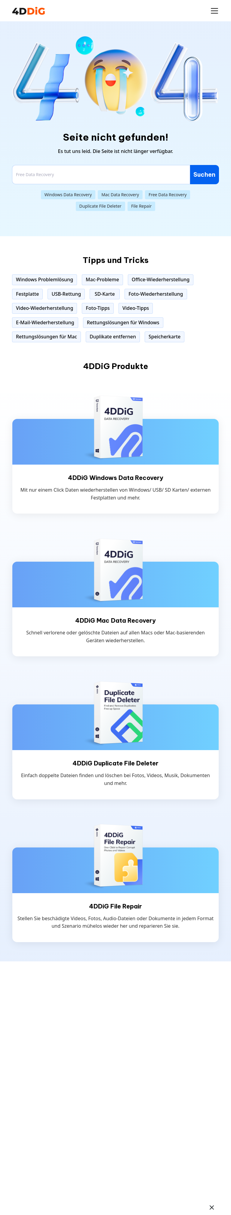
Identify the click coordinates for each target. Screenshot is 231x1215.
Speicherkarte (164, 336)
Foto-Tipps (98, 308)
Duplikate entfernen (113, 336)
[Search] (101, 174)
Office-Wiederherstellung (161, 279)
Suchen (204, 174)
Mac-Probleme (102, 279)
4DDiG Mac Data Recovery (115, 620)
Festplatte (27, 294)
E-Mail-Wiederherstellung (45, 322)
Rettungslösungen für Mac (46, 336)
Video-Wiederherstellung (44, 308)
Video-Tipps (135, 308)
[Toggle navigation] (214, 10)
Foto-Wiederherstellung (155, 294)
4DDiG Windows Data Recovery (115, 477)
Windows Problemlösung (44, 279)
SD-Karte (105, 294)
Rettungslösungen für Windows (123, 322)
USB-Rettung (66, 294)
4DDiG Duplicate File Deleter (115, 763)
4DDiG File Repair (115, 906)
